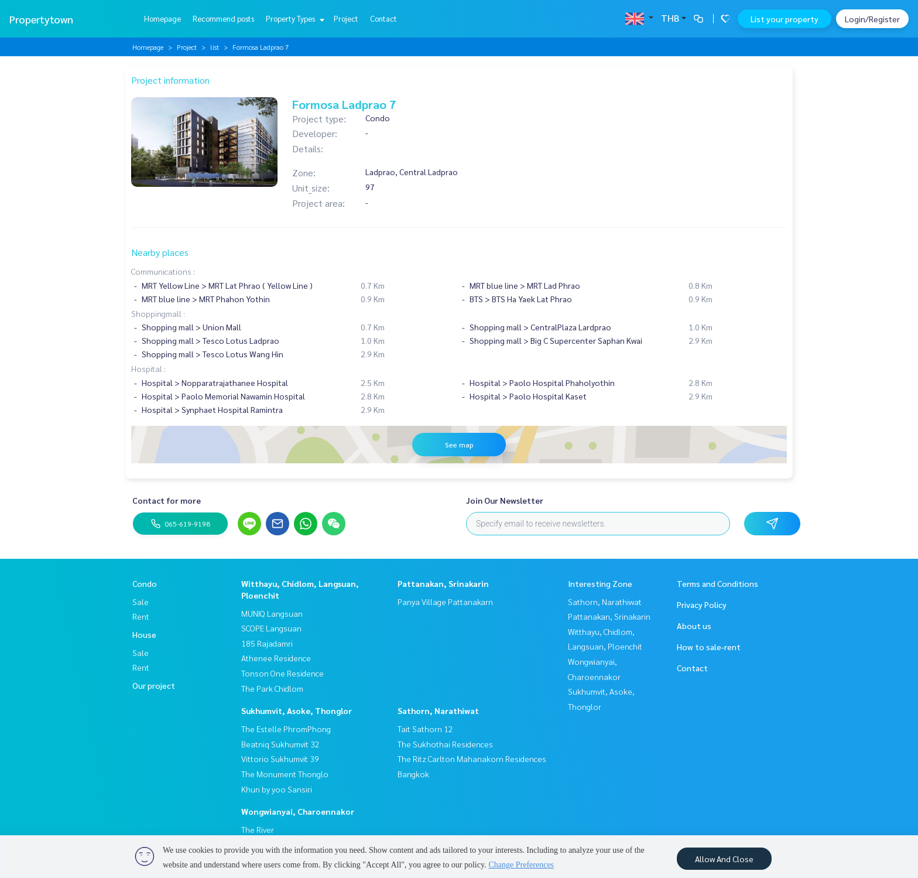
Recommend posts (223, 18)
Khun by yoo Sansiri (276, 789)
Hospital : (148, 368)
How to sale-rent (709, 646)
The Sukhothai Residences (445, 744)
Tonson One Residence (282, 673)
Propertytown (41, 19)
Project (346, 18)
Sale (140, 601)
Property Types (293, 18)
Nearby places (160, 252)
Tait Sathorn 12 (425, 728)
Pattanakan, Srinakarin (443, 583)
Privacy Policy (702, 604)
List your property (784, 18)
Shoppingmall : (158, 313)
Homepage (162, 18)
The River (257, 829)
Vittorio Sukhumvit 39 (280, 758)
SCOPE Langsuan (271, 628)
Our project (153, 685)
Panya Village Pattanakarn (445, 601)
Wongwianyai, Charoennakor (297, 811)
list (214, 47)
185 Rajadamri (267, 643)
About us (694, 625)
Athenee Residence (276, 657)
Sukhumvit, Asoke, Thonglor (296, 710)
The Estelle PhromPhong (286, 728)
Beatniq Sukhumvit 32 (280, 744)
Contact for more (166, 500)
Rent (140, 616)
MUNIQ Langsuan (272, 613)
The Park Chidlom (272, 688)
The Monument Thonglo (284, 773)
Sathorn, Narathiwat (438, 710)
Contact (383, 18)
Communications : (163, 271)
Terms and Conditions (717, 583)
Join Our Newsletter (504, 500)
